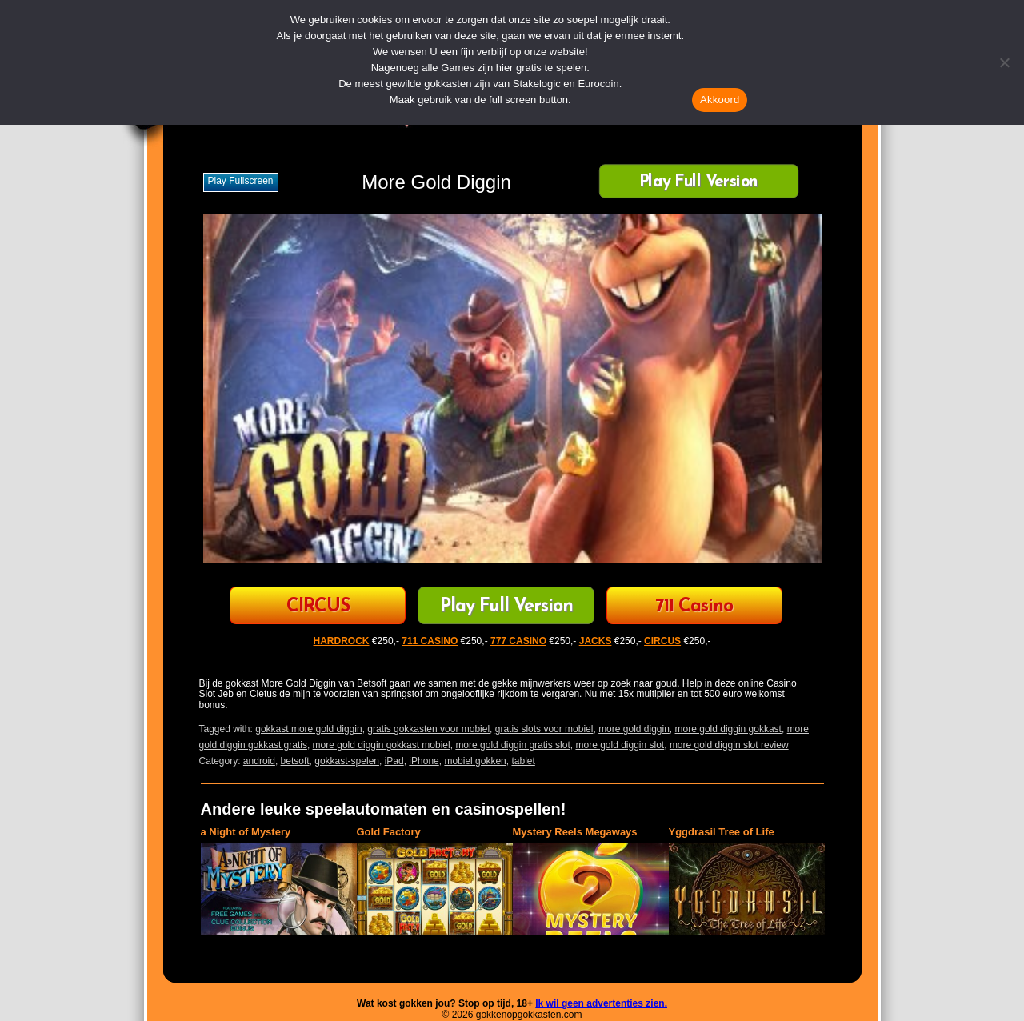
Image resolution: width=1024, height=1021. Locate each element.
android (259, 761)
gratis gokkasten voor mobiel (428, 729)
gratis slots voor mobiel (544, 729)
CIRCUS (318, 607)
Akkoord (719, 100)
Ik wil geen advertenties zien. (601, 1003)
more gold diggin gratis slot (512, 745)
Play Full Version (698, 182)
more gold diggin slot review (729, 745)
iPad (394, 761)
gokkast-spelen (346, 761)
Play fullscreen (241, 180)
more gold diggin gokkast (728, 729)
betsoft (295, 761)
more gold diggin (634, 729)
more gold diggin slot (619, 745)
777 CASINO (518, 641)
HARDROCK (342, 641)
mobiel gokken (475, 761)
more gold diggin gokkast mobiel (381, 745)
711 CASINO (430, 641)
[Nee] (1004, 62)
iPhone (423, 761)
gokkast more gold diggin (308, 729)
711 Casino (694, 607)
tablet (522, 761)
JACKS (595, 641)
